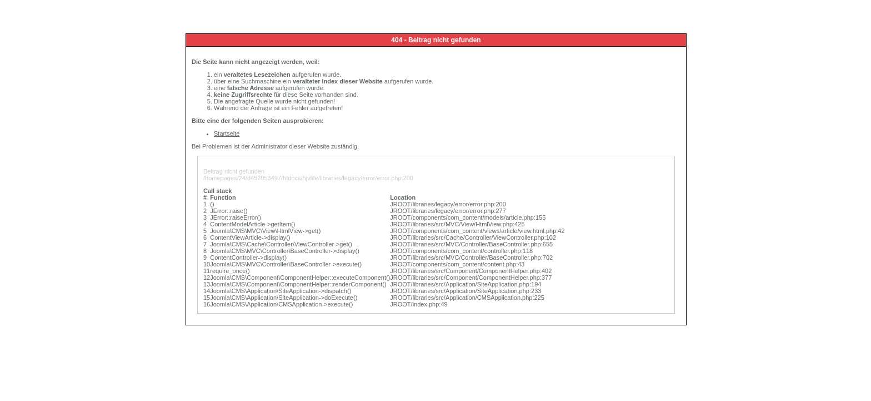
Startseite (226, 133)
